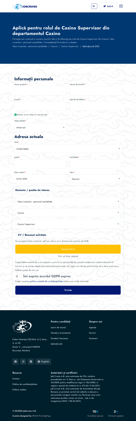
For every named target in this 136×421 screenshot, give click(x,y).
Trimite (68, 290)
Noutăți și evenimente (61, 332)
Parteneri (93, 338)
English (43, 361)
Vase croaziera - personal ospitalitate (29, 46)
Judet (17, 157)
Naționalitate (20, 120)
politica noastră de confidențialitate (46, 281)
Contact (15, 378)
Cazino (54, 46)
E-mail (17, 99)
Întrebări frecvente (59, 338)
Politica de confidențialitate (24, 384)
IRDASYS (36, 415)
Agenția (92, 327)
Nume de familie (77, 84)
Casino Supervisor (70, 46)
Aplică (108, 6)
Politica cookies (19, 389)
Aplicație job (56, 343)
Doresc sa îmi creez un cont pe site (32, 114)
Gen (72, 172)
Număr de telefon (78, 99)
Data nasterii (20, 172)
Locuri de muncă (58, 327)
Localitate (74, 157)
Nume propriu (20, 84)
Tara (16, 142)
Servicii (92, 332)
